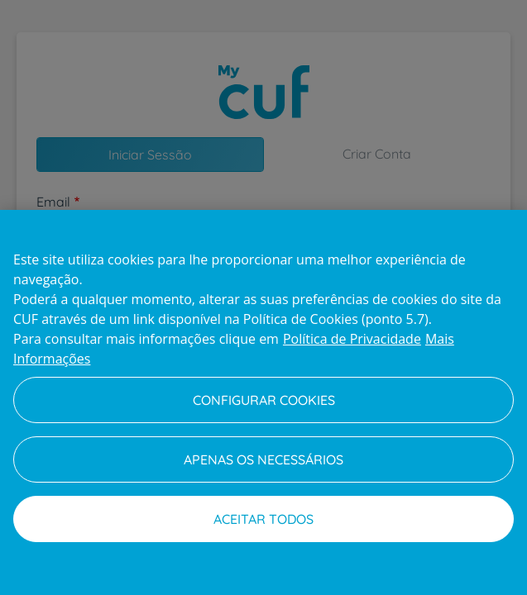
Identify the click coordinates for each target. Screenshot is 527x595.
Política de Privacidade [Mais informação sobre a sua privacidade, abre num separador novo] (352, 339)
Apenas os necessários (263, 459)
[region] (263, 402)
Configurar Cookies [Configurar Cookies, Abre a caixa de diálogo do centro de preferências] (264, 400)
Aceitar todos (263, 519)
